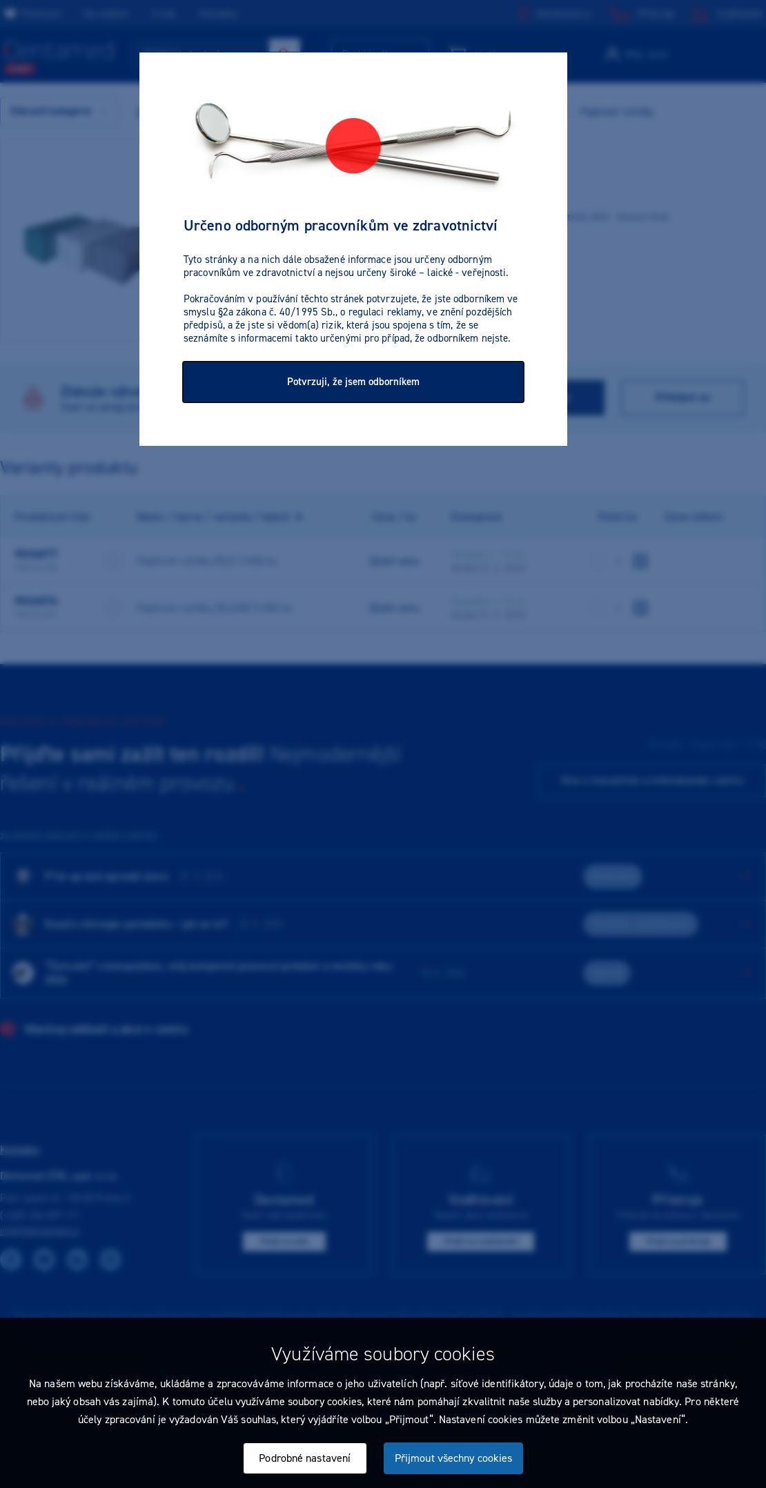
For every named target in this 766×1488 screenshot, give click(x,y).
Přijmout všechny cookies (453, 1458)
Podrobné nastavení (305, 1458)
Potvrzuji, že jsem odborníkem (353, 382)
